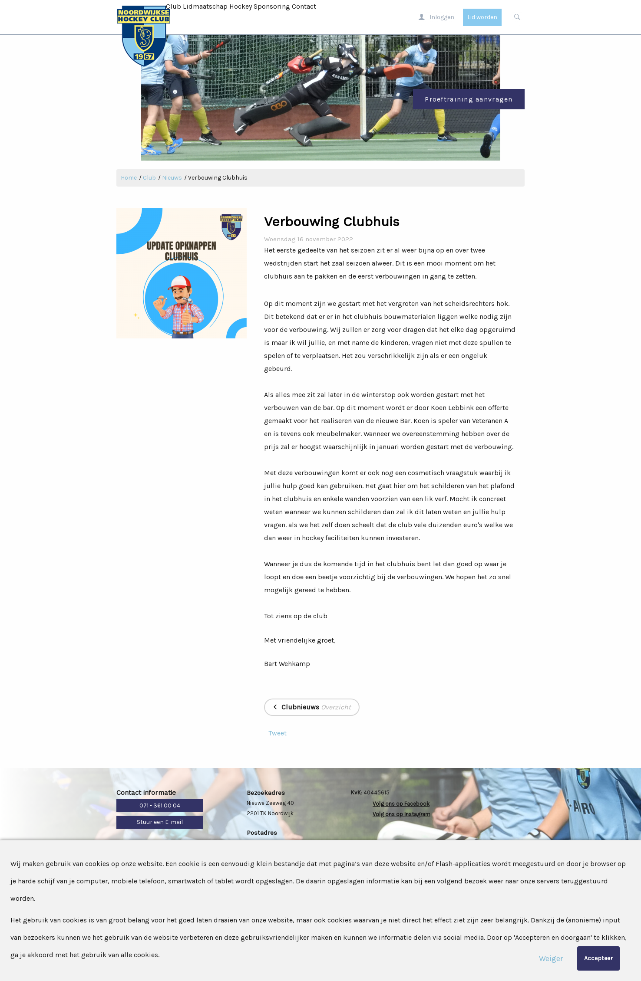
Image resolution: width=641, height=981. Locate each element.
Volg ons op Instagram (401, 814)
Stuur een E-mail (160, 822)
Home (129, 177)
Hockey (240, 6)
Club (173, 6)
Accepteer (598, 958)
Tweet (277, 733)
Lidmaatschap (205, 6)
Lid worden (482, 17)
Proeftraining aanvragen (468, 99)
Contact (304, 6)
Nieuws (172, 177)
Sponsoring (272, 6)
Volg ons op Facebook (401, 804)
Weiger (551, 958)
